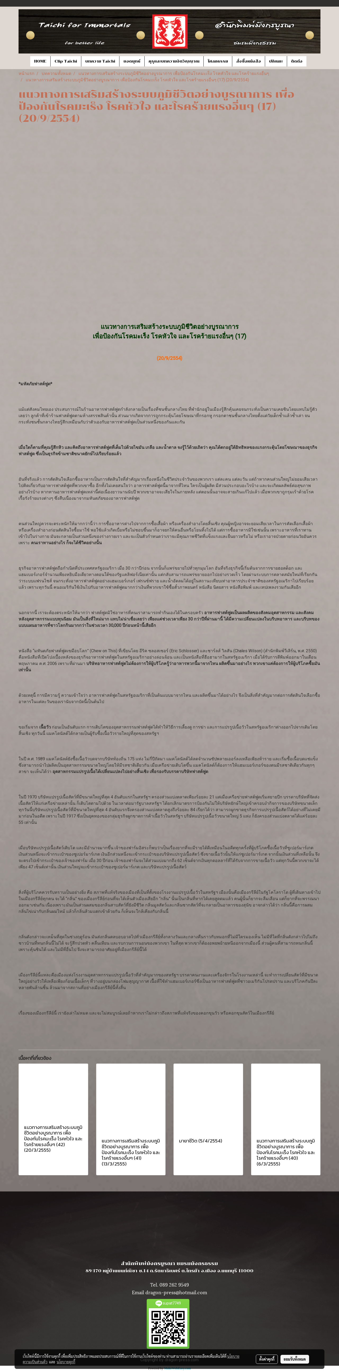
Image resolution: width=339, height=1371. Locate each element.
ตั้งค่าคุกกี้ (266, 1359)
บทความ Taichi (100, 61)
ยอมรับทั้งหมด (295, 1359)
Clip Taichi (66, 61)
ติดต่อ (296, 61)
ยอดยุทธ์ (131, 61)
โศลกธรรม (218, 61)
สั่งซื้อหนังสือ (248, 61)
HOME (40, 61)
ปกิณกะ (276, 61)
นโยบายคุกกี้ (66, 1361)
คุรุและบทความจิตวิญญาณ (174, 61)
